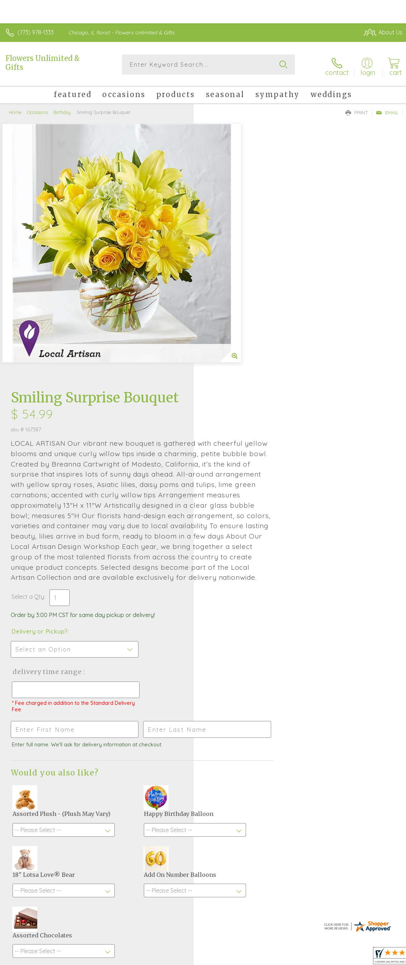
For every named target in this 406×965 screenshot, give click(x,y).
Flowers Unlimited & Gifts (42, 63)
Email (387, 109)
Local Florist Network (332, 957)
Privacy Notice (280, 957)
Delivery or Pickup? (233, 413)
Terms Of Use (238, 957)
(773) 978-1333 (36, 32)
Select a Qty (221, 378)
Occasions (37, 109)
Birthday (62, 109)
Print (356, 109)
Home (15, 109)
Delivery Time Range (240, 453)
